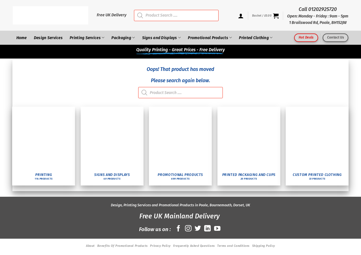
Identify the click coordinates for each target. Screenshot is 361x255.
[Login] (241, 16)
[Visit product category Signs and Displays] (112, 146)
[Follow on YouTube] (217, 228)
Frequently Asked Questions (194, 246)
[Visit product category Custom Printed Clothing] (317, 146)
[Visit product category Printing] (43, 146)
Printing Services (87, 37)
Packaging (123, 37)
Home (21, 37)
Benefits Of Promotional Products (122, 246)
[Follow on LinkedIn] (207, 228)
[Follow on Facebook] (178, 228)
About (90, 246)
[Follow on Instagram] (188, 228)
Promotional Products (210, 37)
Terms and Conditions (233, 246)
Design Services (48, 37)
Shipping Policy (263, 246)
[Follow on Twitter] (198, 228)
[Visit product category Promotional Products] (180, 146)
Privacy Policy (160, 246)
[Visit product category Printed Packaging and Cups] (248, 146)
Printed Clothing (255, 37)
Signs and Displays (161, 37)
